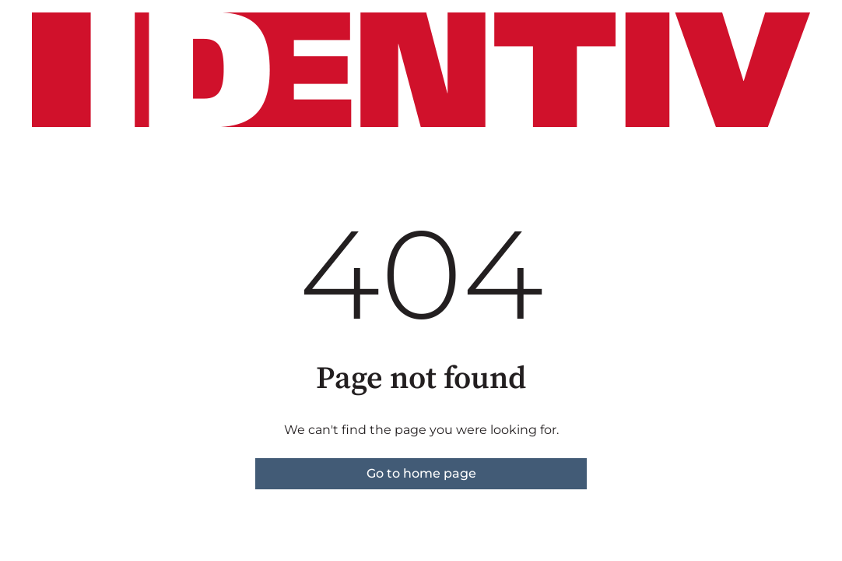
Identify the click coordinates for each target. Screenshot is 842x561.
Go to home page (421, 473)
